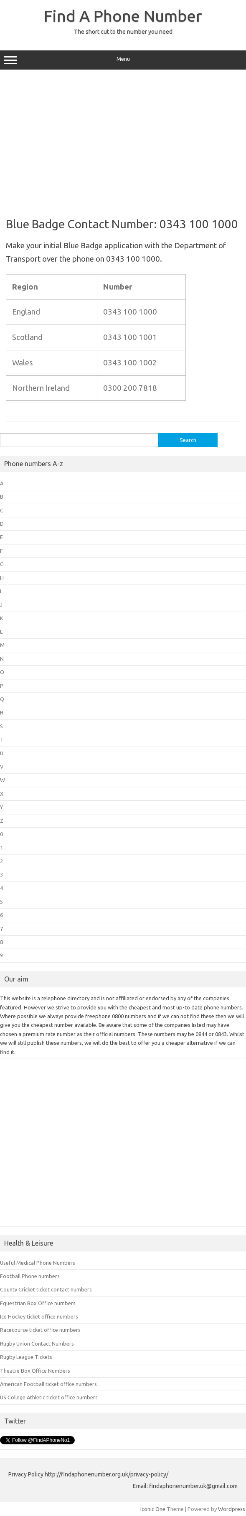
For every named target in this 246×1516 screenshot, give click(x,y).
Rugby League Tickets (26, 1357)
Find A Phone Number (123, 16)
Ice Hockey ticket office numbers (39, 1316)
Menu (123, 60)
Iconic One (152, 1509)
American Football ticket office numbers (48, 1384)
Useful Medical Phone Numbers (37, 1263)
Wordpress (231, 1509)
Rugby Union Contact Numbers (37, 1343)
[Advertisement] (123, 140)
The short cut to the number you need (123, 31)
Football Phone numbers (30, 1276)
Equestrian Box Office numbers (38, 1303)
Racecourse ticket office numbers (40, 1330)
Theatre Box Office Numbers (35, 1371)
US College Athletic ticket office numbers (49, 1397)
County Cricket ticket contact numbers (46, 1289)
